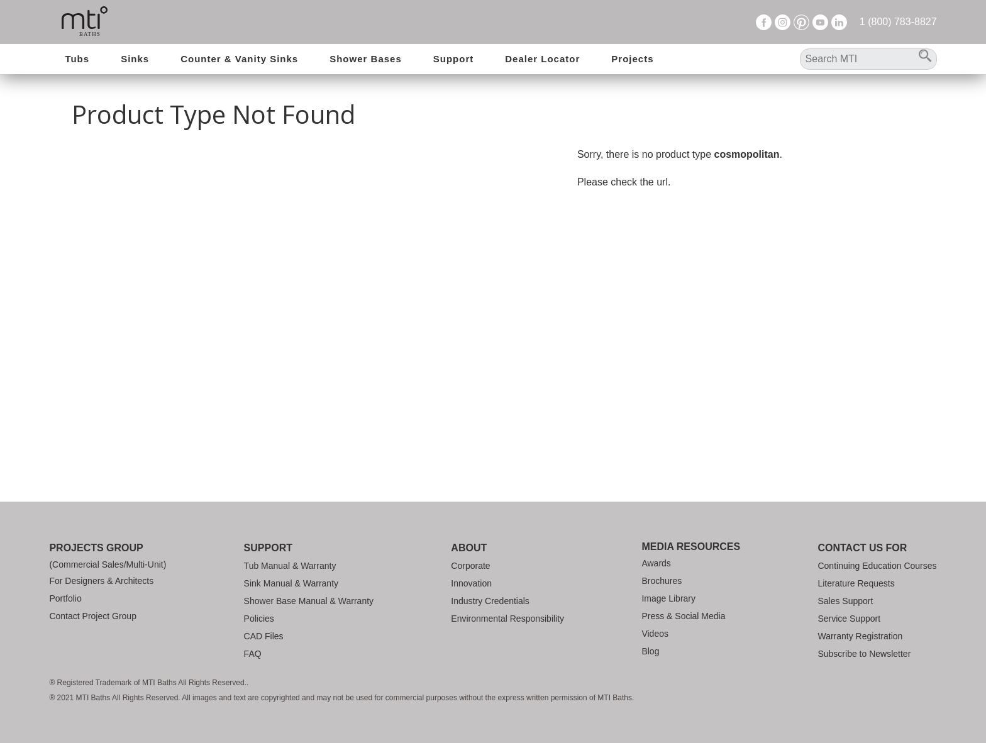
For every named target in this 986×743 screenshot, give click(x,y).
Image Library (668, 598)
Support (453, 58)
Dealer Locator (542, 58)
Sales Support (845, 601)
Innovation (471, 583)
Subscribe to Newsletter (864, 654)
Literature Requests (855, 583)
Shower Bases (366, 58)
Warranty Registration (859, 636)
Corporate (470, 566)
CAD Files (264, 636)
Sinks (135, 58)
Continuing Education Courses (876, 566)
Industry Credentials (490, 601)
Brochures (661, 581)
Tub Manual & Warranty (290, 566)
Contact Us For (862, 547)
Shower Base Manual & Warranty (309, 601)
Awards (655, 563)
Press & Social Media (683, 616)
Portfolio (65, 598)
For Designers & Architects (101, 581)
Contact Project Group (92, 616)
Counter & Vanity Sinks (239, 58)
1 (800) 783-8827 (898, 21)
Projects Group (96, 547)
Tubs (77, 58)
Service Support (848, 619)
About (469, 547)
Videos (654, 634)
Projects (632, 58)
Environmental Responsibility (507, 619)
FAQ (253, 654)
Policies (259, 619)
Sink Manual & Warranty (291, 583)
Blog (650, 651)
